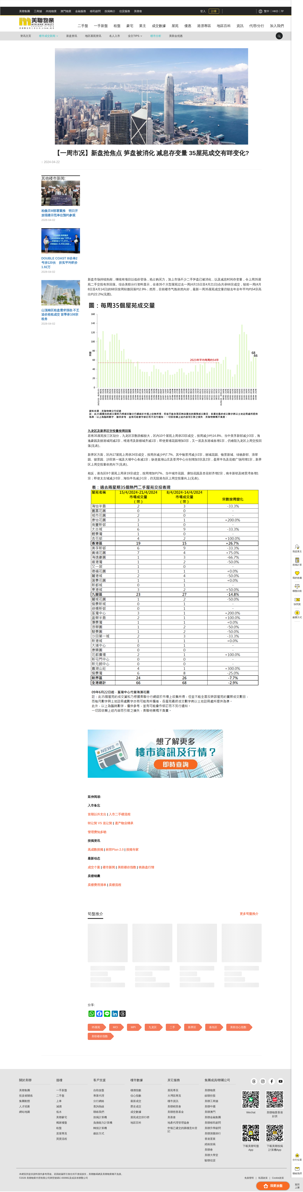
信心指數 (135, 1096)
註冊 (214, 11)
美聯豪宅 (61, 1117)
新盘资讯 (71, 35)
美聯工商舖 (211, 1101)
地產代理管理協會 (178, 1123)
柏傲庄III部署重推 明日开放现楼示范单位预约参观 (59, 213)
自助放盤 (98, 1090)
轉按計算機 (100, 1128)
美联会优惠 (176, 35)
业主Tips (133, 35)
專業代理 (98, 1096)
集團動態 (24, 1101)
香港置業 (210, 1139)
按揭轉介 (110, 11)
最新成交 (135, 1101)
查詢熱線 (98, 1107)
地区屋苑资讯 (93, 35)
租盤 (59, 1128)
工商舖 (38, 11)
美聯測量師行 (213, 1134)
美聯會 (138, 11)
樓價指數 (135, 1090)
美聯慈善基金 (176, 1112)
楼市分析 (155, 35)
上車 (59, 1101)
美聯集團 (24, 11)
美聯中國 (210, 1107)
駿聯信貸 (210, 1161)
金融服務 (80, 11)
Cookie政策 (278, 1178)
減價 (59, 1107)
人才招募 (24, 1107)
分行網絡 (98, 1101)
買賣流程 (61, 1139)
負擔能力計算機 (102, 1123)
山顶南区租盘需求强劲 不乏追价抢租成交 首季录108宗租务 (60, 315)
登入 (203, 11)
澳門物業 (65, 11)
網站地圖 (24, 1112)
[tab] (95, 914)
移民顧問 (95, 11)
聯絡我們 (98, 1112)
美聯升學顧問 (213, 1128)
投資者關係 (26, 1096)
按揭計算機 (100, 1117)
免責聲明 (249, 1178)
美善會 (172, 1117)
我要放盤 (273, 1186)
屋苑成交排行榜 (139, 1117)
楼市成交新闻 (47, 35)
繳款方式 (98, 1134)
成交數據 (135, 1112)
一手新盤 (61, 1090)
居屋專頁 (61, 1134)
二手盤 (60, 1096)
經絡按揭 (210, 1144)
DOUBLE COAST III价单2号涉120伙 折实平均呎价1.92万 (59, 263)
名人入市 (114, 35)
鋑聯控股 (210, 1096)
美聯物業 (210, 1090)
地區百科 (135, 1123)
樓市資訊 (173, 1101)
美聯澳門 (210, 1112)
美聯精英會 (174, 1107)
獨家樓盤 (61, 1123)
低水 (59, 1112)
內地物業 (51, 11)
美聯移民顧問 (213, 1123)
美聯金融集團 (213, 1117)
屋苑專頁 (173, 1090)
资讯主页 (25, 35)
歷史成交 (135, 1107)
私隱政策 (263, 1178)
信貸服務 (124, 11)
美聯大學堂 (211, 1155)
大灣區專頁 (174, 1096)
